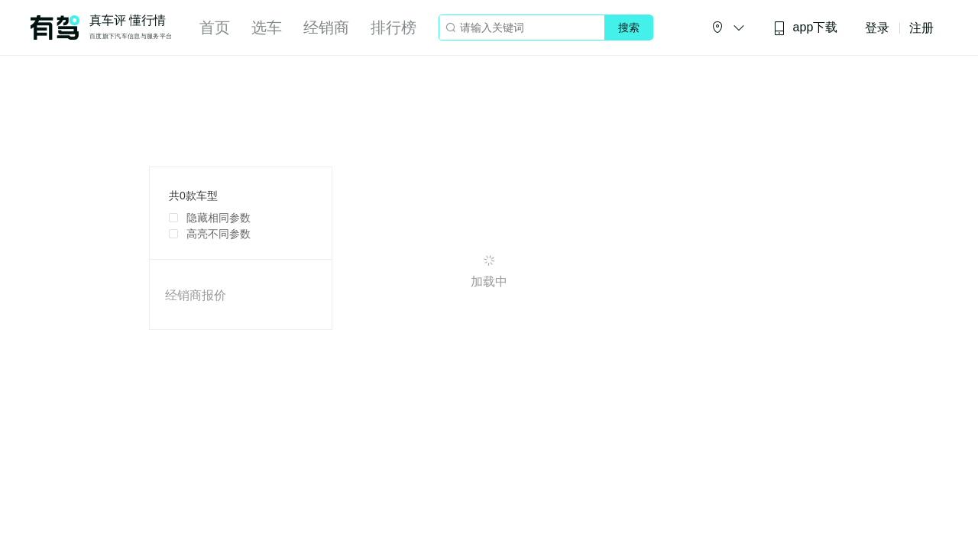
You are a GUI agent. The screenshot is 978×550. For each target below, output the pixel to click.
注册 (921, 27)
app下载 (805, 28)
